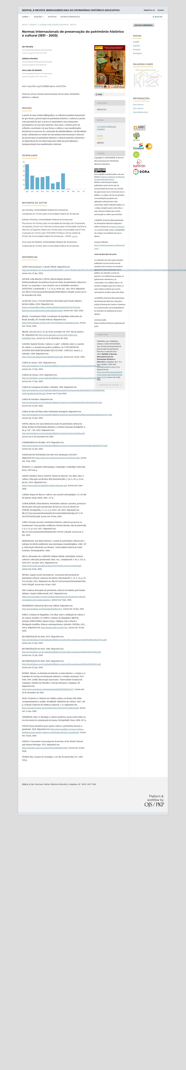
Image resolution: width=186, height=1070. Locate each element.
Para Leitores (138, 104)
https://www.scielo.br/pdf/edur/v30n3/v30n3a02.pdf (44, 485)
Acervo (33, 25)
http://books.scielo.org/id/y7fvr (54, 627)
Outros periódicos (70, 17)
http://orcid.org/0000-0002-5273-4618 (34, 53)
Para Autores (138, 108)
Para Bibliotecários (140, 112)
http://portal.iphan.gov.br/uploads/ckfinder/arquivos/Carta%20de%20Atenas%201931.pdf (61, 366)
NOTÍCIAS (52, 17)
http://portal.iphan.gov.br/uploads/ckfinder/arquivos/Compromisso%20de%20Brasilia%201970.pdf (64, 445)
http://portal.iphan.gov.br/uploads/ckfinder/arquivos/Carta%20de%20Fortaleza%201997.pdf (62, 402)
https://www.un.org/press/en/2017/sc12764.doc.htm (57, 458)
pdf (100, 94)
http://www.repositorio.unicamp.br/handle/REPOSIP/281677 (48, 689)
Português (137, 53)
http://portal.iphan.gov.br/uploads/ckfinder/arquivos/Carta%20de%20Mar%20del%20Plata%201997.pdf (67, 414)
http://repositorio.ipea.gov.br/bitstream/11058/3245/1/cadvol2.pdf (50, 708)
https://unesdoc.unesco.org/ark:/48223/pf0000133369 (45, 748)
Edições (38, 17)
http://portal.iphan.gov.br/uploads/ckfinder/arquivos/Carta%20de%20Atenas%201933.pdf (61, 378)
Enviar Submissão (144, 25)
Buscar (157, 17)
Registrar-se (149, 10)
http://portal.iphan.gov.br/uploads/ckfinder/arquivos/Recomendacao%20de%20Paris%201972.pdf (64, 640)
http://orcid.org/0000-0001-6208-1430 (34, 65)
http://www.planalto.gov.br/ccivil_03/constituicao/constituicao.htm (50, 323)
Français (136, 49)
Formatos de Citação (109, 385)
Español (136, 45)
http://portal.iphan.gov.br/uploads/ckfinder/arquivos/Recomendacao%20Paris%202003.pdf (61, 664)
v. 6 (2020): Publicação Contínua (53, 25)
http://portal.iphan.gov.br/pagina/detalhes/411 (42, 609)
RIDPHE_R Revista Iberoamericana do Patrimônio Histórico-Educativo (71, 10)
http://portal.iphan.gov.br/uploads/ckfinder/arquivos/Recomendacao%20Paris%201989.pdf (61, 652)
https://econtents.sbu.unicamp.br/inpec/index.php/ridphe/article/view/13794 (109, 374)
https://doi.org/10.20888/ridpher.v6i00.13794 (46, 86)
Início (25, 25)
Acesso (161, 10)
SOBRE (25, 17)
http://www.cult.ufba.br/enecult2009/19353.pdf (42, 357)
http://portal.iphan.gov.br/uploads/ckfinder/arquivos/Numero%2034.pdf (53, 433)
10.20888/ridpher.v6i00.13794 (108, 367)
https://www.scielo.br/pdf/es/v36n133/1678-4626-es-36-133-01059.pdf (51, 566)
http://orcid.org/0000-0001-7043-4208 (34, 76)
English (136, 42)
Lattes (74, 236)
